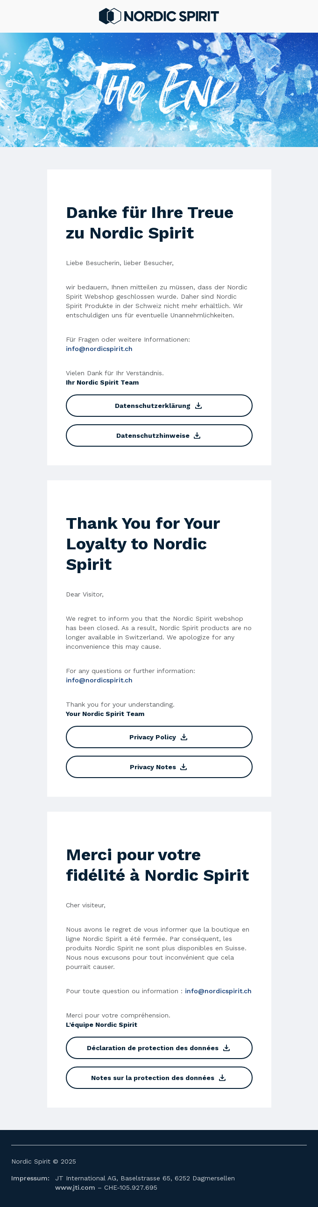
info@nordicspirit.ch (99, 348)
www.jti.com (75, 1187)
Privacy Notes (159, 766)
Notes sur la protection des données (158, 1077)
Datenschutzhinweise (159, 435)
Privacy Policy (158, 737)
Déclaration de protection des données (159, 1047)
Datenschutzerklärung (159, 405)
